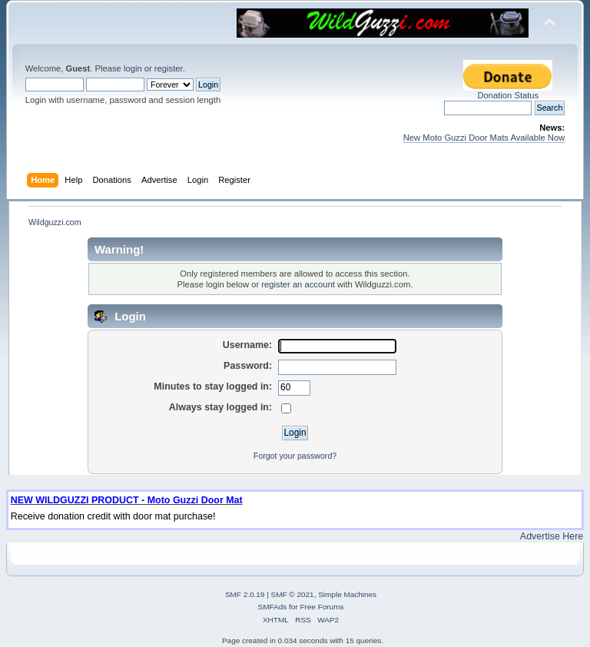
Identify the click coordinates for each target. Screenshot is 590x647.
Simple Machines (347, 594)
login (133, 68)
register (168, 68)
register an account (297, 284)
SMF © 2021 (292, 594)
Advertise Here (551, 536)
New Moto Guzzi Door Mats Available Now (484, 137)
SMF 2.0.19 (245, 594)
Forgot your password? (295, 455)
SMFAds (272, 606)
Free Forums (321, 606)
